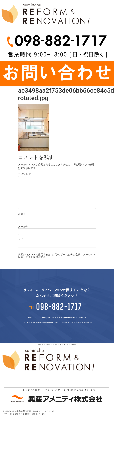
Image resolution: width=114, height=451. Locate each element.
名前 (22, 214)
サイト (22, 239)
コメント (24, 174)
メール (23, 226)
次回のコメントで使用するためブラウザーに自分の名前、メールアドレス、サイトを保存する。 (56, 255)
